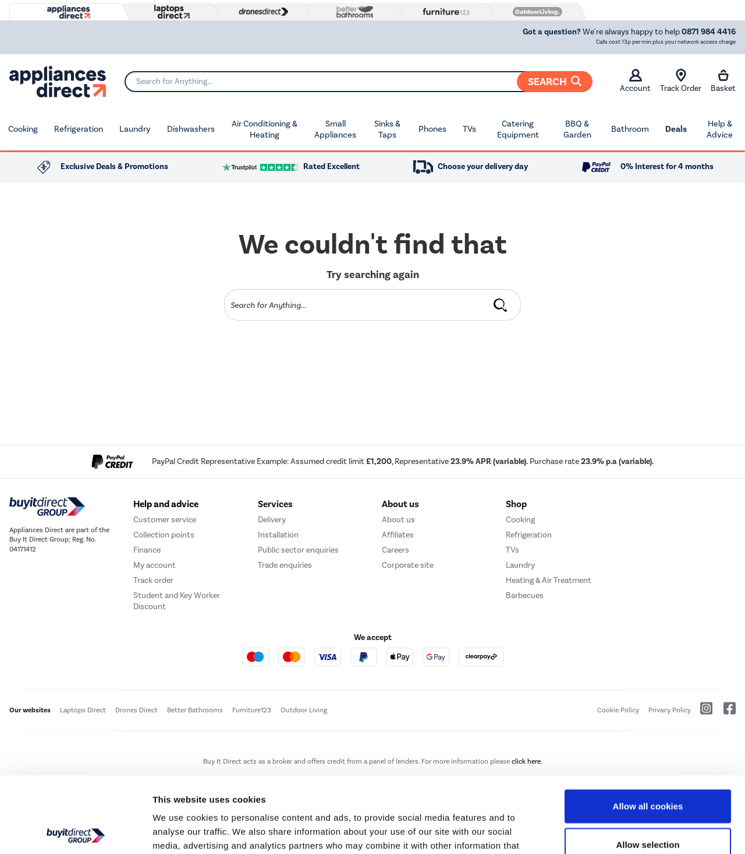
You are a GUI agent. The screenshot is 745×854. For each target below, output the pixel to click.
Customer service (164, 520)
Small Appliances (335, 129)
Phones (432, 129)
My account (154, 565)
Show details (611, 831)
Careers (395, 550)
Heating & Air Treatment (548, 580)
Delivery (272, 520)
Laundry (135, 129)
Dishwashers (191, 129)
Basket (723, 81)
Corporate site (408, 565)
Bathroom (630, 129)
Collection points (163, 535)
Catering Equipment (518, 129)
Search (554, 81)
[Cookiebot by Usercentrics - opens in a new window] (75, 831)
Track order (153, 580)
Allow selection (647, 769)
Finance (147, 550)
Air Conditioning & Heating (264, 129)
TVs (469, 129)
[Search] (358, 81)
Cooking (23, 129)
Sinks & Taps (387, 129)
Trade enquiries (285, 565)
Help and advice (165, 504)
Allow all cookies (648, 730)
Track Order (680, 81)
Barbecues (525, 595)
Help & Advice (720, 129)
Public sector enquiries (298, 550)
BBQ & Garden (577, 129)
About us (398, 520)
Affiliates (398, 535)
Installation (278, 535)
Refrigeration (78, 129)
